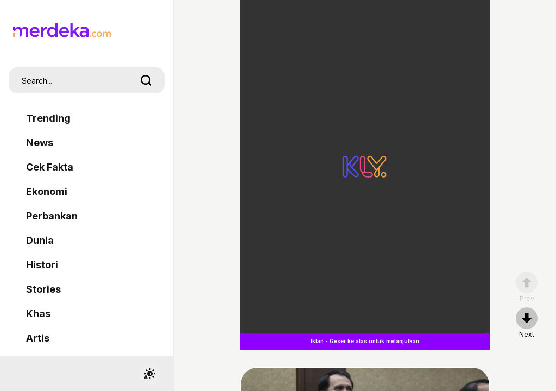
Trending (48, 118)
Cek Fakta (49, 167)
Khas (38, 313)
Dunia (40, 240)
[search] (146, 80)
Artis (37, 338)
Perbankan (52, 216)
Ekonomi (46, 191)
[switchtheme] (149, 373)
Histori (42, 264)
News (39, 142)
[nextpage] (527, 323)
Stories (43, 289)
